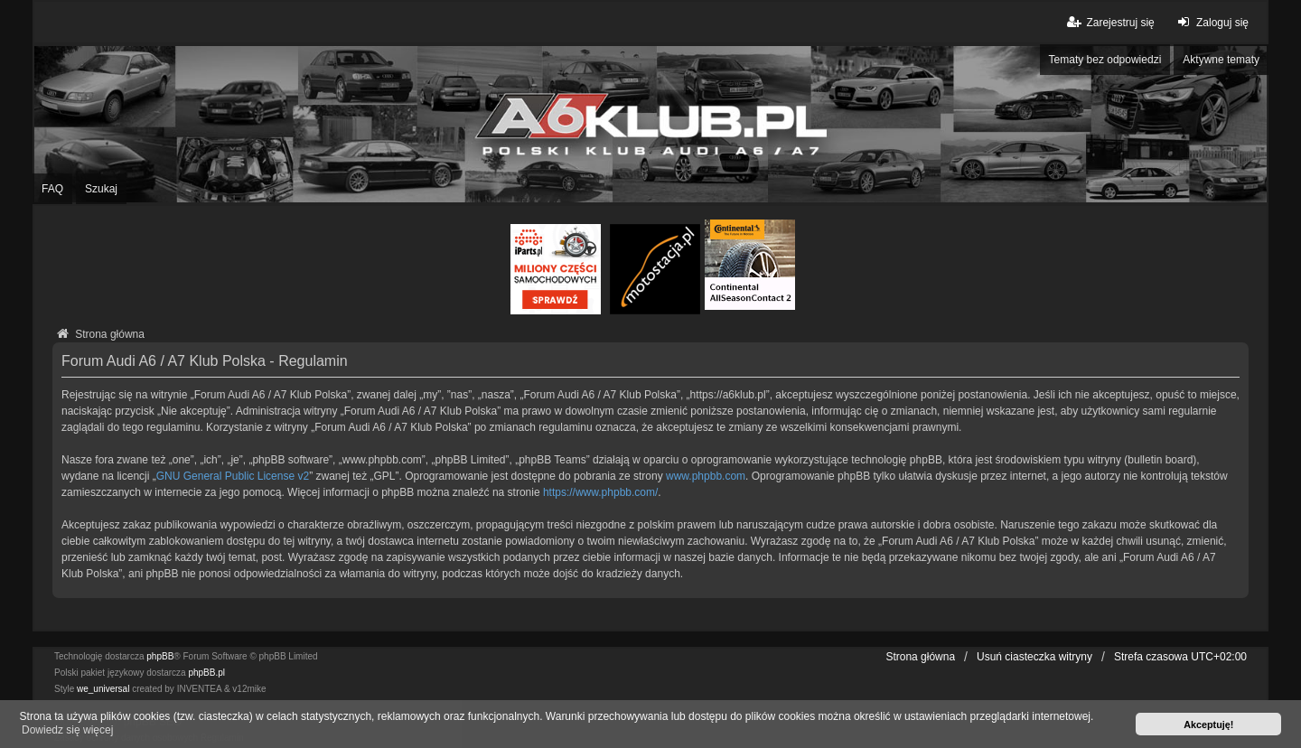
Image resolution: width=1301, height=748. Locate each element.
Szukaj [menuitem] (101, 188)
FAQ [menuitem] (52, 188)
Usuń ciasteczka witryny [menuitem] (1034, 656)
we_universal (103, 689)
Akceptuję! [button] (1208, 724)
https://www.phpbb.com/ (600, 492)
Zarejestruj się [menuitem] (1109, 22)
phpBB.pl (206, 673)
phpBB (159, 656)
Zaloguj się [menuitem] (1211, 22)
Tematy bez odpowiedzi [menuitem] (1105, 59)
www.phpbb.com (705, 476)
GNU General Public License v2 (232, 476)
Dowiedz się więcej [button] (67, 730)
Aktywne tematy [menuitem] (1221, 59)
